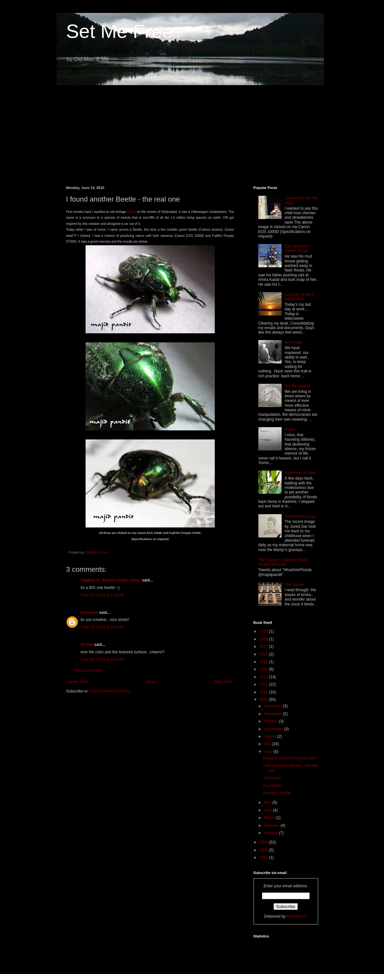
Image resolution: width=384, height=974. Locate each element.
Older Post (223, 682)
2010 (264, 699)
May (268, 802)
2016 (264, 654)
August (270, 736)
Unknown (89, 612)
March (270, 817)
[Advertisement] (192, 130)
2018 (264, 639)
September (274, 729)
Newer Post (78, 682)
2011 (264, 692)
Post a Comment (88, 670)
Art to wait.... (295, 342)
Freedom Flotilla (277, 793)
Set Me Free (119, 31)
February (272, 825)
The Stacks (294, 584)
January (271, 833)
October (271, 721)
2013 (264, 677)
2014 (264, 669)
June (268, 751)
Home (151, 682)
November (273, 714)
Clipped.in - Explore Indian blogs (111, 580)
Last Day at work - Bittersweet (300, 296)
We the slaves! (297, 386)
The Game (272, 778)
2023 (264, 631)
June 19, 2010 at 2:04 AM (102, 627)
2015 (264, 661)
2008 (264, 850)
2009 (264, 842)
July (268, 744)
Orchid (87, 644)
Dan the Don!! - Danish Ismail (298, 248)
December (273, 706)
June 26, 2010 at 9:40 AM (102, 659)
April (268, 810)
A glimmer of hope (300, 472)
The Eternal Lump (300, 516)
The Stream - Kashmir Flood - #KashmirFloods (283, 562)
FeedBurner (297, 916)
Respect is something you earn (289, 758)
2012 (264, 684)
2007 (264, 857)
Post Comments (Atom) (110, 691)
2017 (264, 646)
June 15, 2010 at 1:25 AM (102, 595)
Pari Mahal (272, 785)
